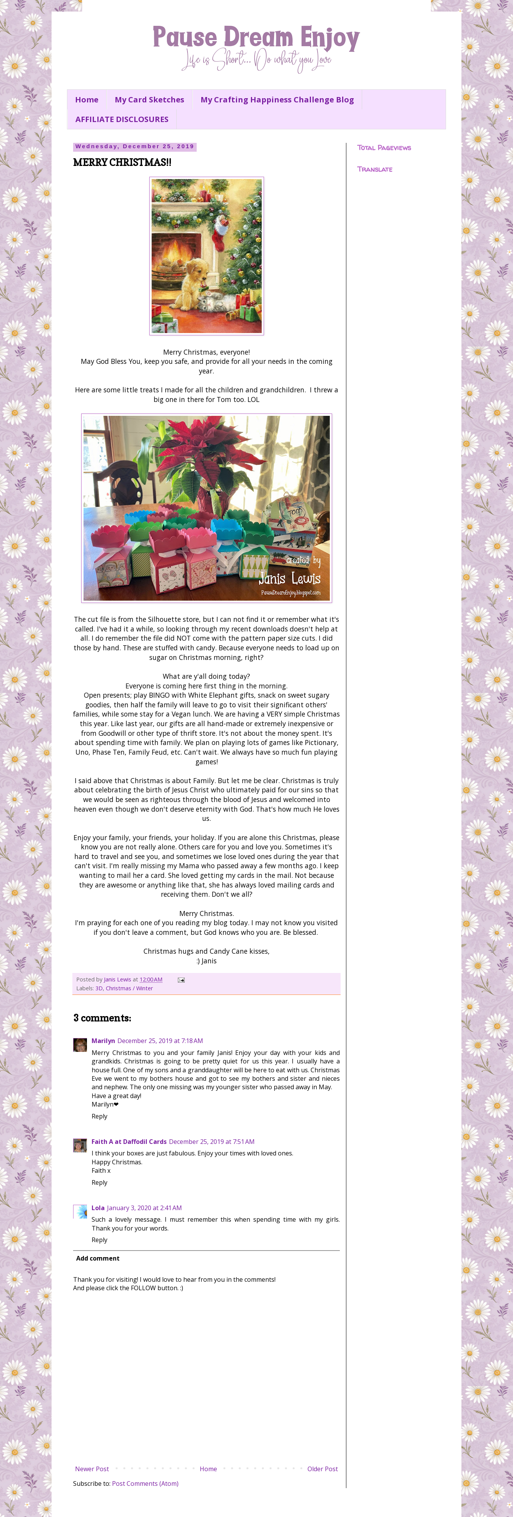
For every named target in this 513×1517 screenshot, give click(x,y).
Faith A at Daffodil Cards (129, 1141)
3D (99, 988)
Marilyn (103, 1040)
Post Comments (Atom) (145, 1483)
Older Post (322, 1469)
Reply (99, 1116)
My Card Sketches (149, 99)
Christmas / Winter (129, 988)
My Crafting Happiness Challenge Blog (277, 99)
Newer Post (92, 1469)
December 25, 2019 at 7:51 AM (212, 1141)
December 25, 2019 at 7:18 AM (160, 1040)
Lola (98, 1208)
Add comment (98, 1258)
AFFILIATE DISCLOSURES (122, 119)
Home (87, 99)
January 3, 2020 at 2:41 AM (144, 1208)
